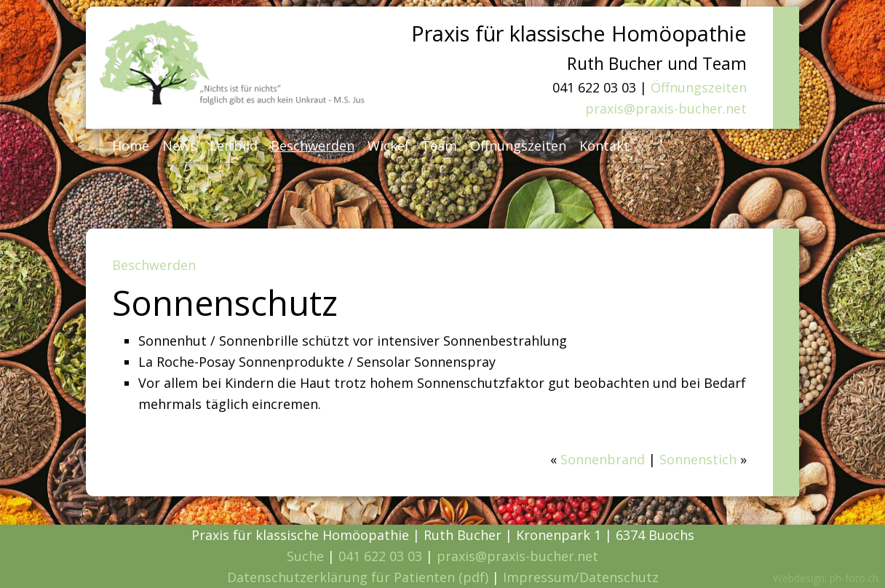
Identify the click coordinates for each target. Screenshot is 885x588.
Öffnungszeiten (699, 87)
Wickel (388, 145)
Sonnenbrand (602, 459)
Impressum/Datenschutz (581, 577)
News (179, 145)
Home (130, 145)
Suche (305, 556)
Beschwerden (312, 145)
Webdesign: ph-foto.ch (825, 578)
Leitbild (234, 145)
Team (439, 145)
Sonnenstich (698, 459)
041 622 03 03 (380, 556)
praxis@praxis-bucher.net (666, 108)
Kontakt (604, 145)
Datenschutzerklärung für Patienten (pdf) (357, 577)
